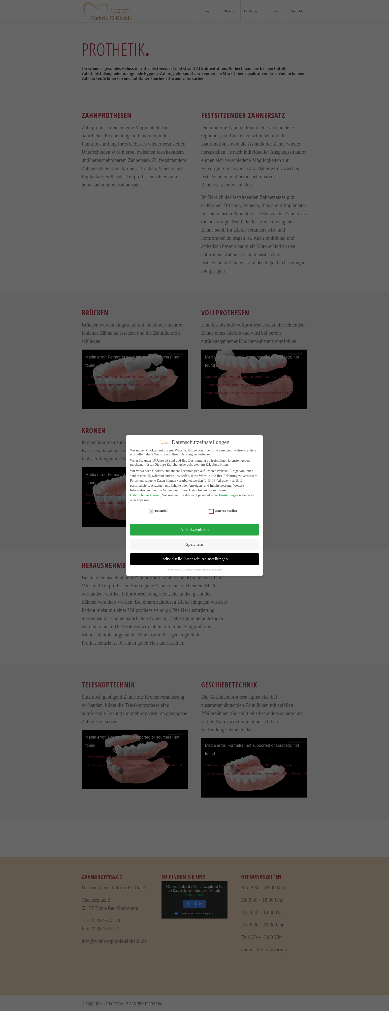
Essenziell (158, 511)
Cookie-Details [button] (174, 569)
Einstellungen (228, 495)
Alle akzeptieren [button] (194, 529)
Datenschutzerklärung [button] (197, 569)
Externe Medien (223, 511)
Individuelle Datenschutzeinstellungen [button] (194, 558)
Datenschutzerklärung (145, 495)
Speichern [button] (194, 544)
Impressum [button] (217, 569)
